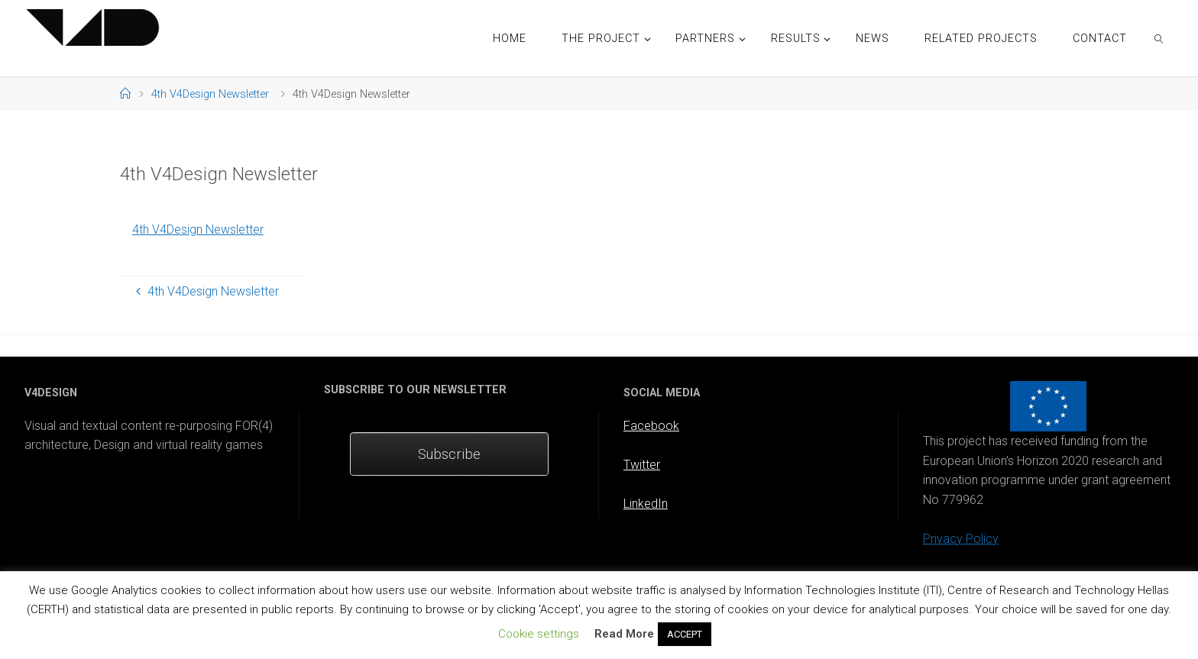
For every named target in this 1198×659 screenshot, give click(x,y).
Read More (624, 634)
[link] (1159, 38)
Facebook (651, 425)
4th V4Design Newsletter (210, 94)
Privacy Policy (961, 538)
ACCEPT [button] (684, 634)
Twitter (641, 464)
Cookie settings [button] (538, 634)
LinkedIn (645, 503)
